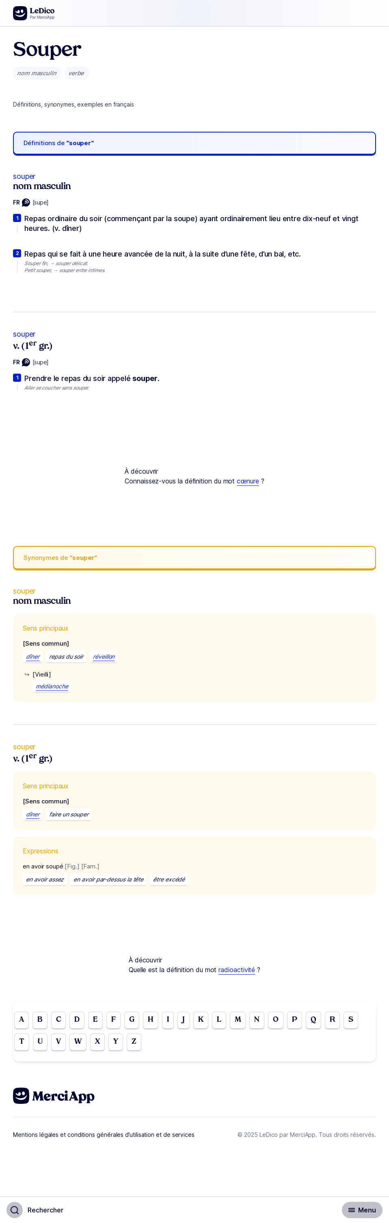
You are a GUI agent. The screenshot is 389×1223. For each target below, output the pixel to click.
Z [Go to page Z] (134, 1042)
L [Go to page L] (219, 1020)
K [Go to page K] (200, 1020)
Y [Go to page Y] (115, 1042)
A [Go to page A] (21, 1020)
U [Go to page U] (40, 1042)
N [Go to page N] (256, 1020)
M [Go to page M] (238, 1020)
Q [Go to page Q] (313, 1020)
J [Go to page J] (183, 1020)
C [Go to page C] (58, 1020)
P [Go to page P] (294, 1020)
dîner (32, 656)
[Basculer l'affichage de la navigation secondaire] (362, 1210)
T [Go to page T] (21, 1042)
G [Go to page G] (131, 1020)
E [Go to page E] (95, 1020)
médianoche (52, 686)
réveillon (104, 656)
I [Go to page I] (168, 1020)
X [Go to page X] (97, 1042)
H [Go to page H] (150, 1020)
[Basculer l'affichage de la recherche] (34, 1210)
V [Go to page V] (58, 1042)
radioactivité (236, 970)
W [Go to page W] (78, 1042)
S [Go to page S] (350, 1020)
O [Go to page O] (276, 1020)
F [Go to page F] (113, 1020)
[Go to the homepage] (34, 13)
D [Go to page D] (77, 1020)
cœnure (248, 481)
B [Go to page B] (40, 1020)
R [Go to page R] (332, 1020)
